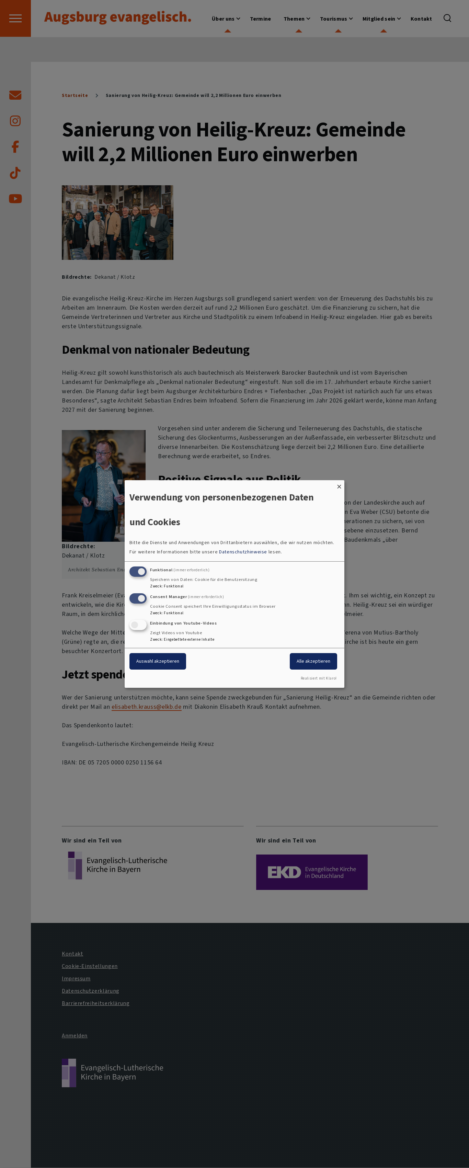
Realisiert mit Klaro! (319, 678)
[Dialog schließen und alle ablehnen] (339, 484)
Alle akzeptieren (313, 661)
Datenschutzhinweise (243, 552)
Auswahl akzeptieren (157, 661)
